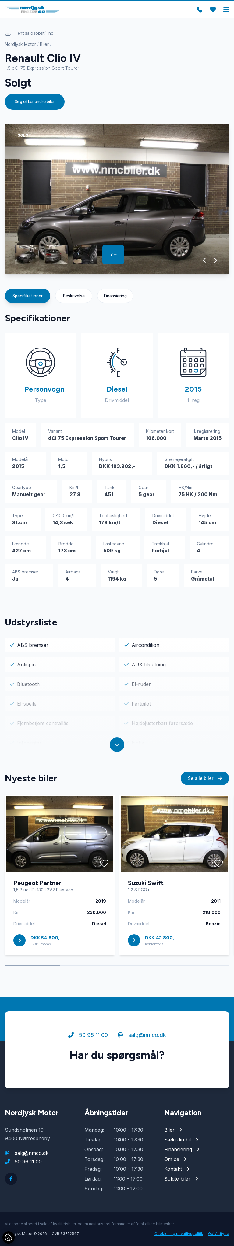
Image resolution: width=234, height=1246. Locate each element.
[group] (117, 199)
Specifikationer (27, 295)
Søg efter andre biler (35, 101)
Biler (44, 44)
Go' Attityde (218, 1233)
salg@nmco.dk (142, 1035)
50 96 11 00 (88, 1035)
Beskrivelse (74, 295)
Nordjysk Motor (20, 44)
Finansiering (115, 295)
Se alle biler (205, 778)
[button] (204, 260)
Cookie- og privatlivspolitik (178, 1233)
